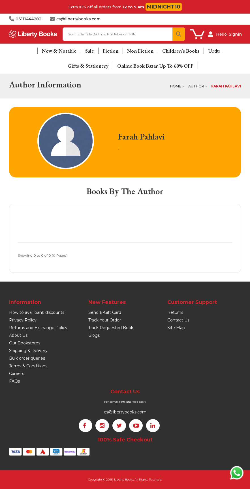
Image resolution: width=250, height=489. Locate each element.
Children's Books (180, 51)
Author (196, 86)
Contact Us (178, 320)
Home (175, 86)
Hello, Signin (229, 34)
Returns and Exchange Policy (38, 327)
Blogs (94, 335)
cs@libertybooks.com (125, 412)
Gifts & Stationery (88, 66)
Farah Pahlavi (226, 86)
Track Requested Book (110, 327)
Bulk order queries (27, 358)
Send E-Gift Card (104, 312)
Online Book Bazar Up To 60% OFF (155, 66)
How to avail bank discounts (36, 312)
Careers (16, 373)
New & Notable (59, 51)
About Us (18, 335)
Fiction (110, 51)
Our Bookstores (24, 343)
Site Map (176, 327)
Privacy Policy (23, 320)
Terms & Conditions (28, 365)
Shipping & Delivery (28, 350)
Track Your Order (104, 320)
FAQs (14, 381)
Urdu (214, 51)
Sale (89, 51)
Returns (175, 312)
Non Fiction (140, 51)
